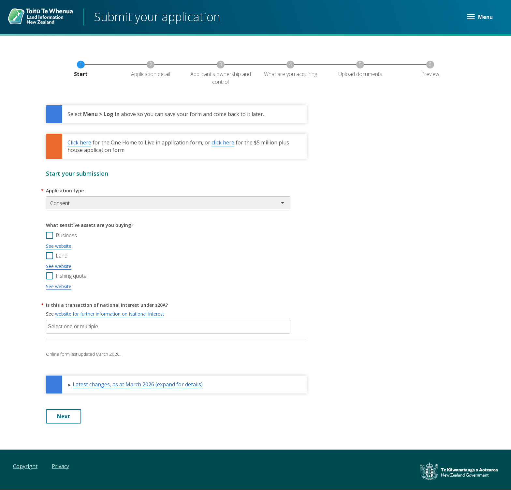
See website (58, 246)
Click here (79, 142)
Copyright (25, 466)
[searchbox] (168, 326)
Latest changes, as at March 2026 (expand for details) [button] (138, 384)
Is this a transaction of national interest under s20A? (107, 305)
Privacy (60, 466)
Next (63, 416)
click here (223, 142)
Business (66, 235)
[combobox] (168, 327)
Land (61, 255)
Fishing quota (71, 275)
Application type (65, 190)
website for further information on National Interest (109, 314)
